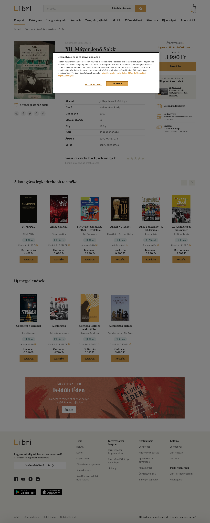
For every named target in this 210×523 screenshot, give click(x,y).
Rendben (117, 83)
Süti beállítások (93, 84)
